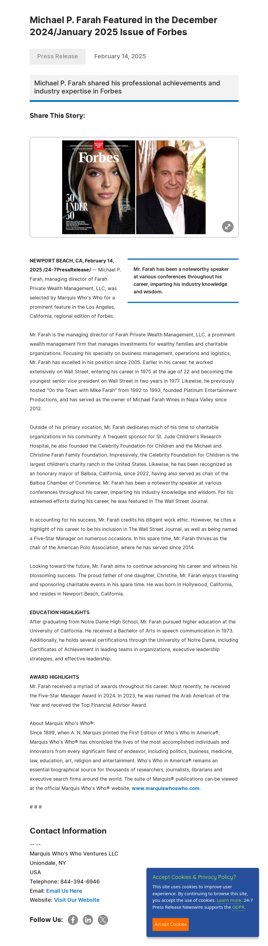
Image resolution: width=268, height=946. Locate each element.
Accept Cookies (171, 924)
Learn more (229, 900)
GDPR (238, 907)
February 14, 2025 (120, 57)
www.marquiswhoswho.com (166, 788)
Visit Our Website (77, 900)
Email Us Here (64, 891)
